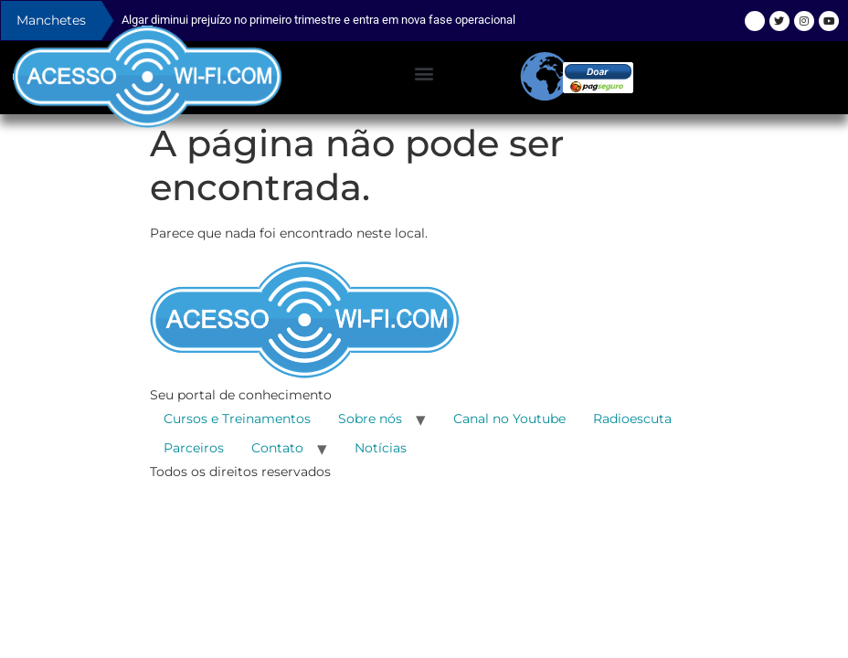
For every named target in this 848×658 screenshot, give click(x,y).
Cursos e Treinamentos (237, 418)
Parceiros (194, 448)
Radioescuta (632, 418)
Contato (277, 448)
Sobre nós (370, 418)
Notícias (381, 448)
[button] (423, 73)
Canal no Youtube (509, 418)
